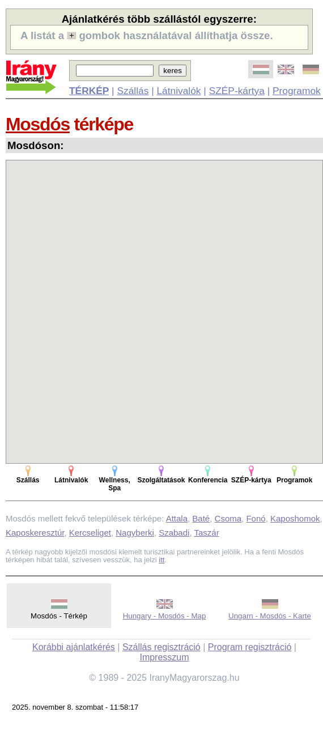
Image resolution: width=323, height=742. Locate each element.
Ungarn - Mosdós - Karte (269, 616)
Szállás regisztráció (161, 647)
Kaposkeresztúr (35, 532)
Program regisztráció (250, 647)
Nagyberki (135, 532)
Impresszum (164, 657)
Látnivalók (178, 90)
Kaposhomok (295, 518)
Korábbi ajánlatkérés (73, 647)
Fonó (255, 518)
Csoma (228, 518)
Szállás (132, 90)
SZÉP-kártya (237, 90)
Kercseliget (90, 532)
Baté (201, 518)
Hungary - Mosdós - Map (164, 616)
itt (161, 560)
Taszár (206, 532)
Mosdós (38, 124)
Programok (297, 90)
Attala (177, 518)
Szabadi (174, 532)
